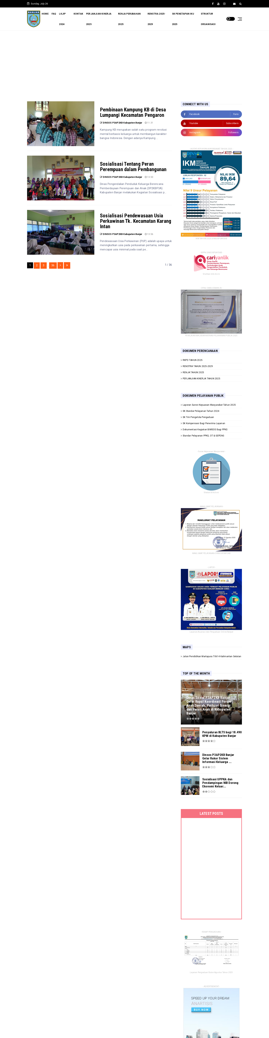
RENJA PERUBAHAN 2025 (129, 19)
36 (52, 265)
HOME (45, 14)
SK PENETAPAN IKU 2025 (183, 19)
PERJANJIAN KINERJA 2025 (99, 19)
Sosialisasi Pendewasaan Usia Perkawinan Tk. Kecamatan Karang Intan (135, 221)
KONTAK (78, 14)
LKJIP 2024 (62, 19)
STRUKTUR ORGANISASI (208, 19)
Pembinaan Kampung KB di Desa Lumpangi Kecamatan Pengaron (133, 112)
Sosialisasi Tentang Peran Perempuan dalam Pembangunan (133, 166)
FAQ (54, 14)
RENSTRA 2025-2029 (157, 19)
